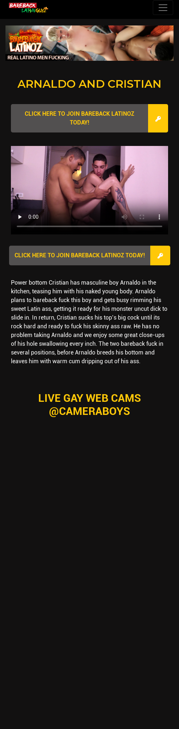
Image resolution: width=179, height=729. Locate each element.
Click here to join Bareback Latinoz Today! (79, 118)
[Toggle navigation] (163, 7)
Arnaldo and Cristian (89, 84)
